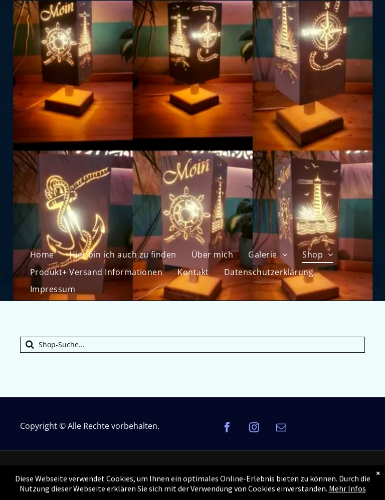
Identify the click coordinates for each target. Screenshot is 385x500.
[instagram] (254, 428)
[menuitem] (42, 254)
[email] (281, 428)
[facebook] (227, 428)
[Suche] (192, 345)
